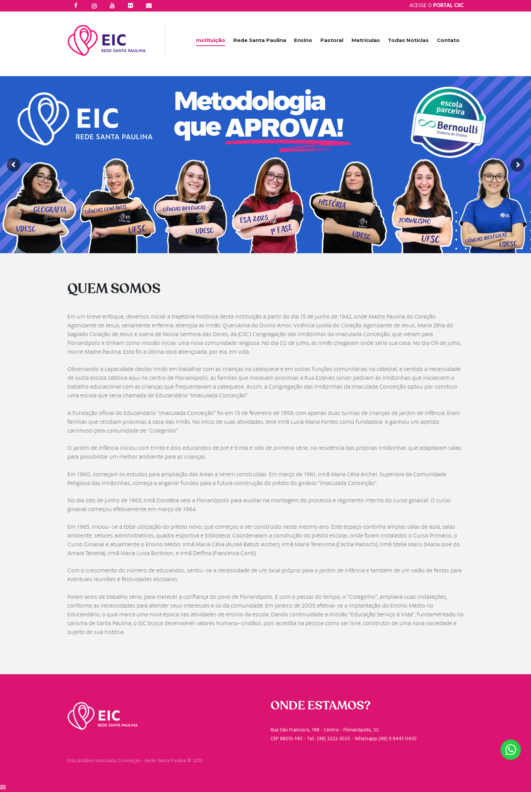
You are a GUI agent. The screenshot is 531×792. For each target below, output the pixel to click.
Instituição (210, 40)
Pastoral (331, 40)
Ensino (303, 40)
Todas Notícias (408, 40)
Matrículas (366, 40)
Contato (448, 40)
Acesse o (436, 5)
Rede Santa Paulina (259, 40)
